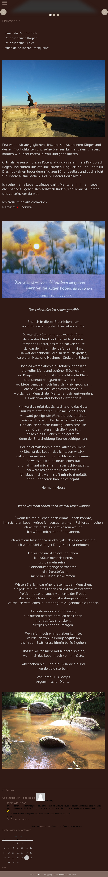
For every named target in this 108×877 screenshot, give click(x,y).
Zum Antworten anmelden (18, 819)
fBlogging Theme (51, 874)
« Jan (4, 867)
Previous (3, 12)
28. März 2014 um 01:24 (16, 803)
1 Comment (9, 790)
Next (104, 12)
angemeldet (45, 826)
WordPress (73, 874)
